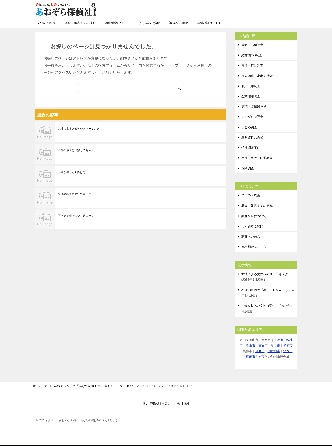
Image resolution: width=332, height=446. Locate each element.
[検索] (130, 88)
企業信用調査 (250, 96)
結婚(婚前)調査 (251, 55)
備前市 (288, 345)
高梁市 (263, 345)
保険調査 (247, 168)
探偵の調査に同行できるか (74, 194)
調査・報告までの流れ (80, 23)
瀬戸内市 (274, 351)
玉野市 (278, 340)
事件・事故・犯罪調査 (257, 158)
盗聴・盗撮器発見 (253, 106)
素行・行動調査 (252, 65)
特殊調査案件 (250, 147)
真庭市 (260, 351)
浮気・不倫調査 (252, 45)
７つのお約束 (46, 23)
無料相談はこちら (209, 23)
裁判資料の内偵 (252, 137)
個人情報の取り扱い (157, 403)
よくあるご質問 (149, 23)
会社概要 (183, 403)
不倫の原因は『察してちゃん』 (77, 150)
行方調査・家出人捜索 (257, 76)
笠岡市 (288, 351)
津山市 (250, 345)
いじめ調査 (249, 127)
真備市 (250, 356)
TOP (85, 386)
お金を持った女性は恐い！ (74, 172)
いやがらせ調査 (252, 117)
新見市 (275, 345)
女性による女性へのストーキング (79, 128)
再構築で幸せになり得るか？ (76, 215)
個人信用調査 (250, 86)
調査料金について (117, 23)
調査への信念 (178, 23)
